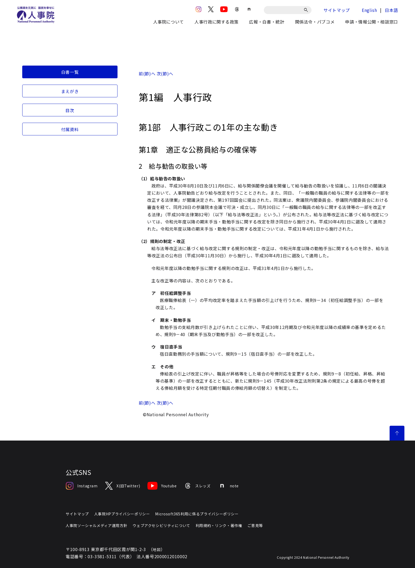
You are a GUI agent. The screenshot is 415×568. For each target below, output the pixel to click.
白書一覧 (70, 72)
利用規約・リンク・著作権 (219, 525)
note (228, 486)
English (369, 10)
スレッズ (197, 486)
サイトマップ (336, 10)
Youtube (162, 486)
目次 (69, 110)
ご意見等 (255, 525)
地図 (156, 549)
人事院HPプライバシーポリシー (122, 513)
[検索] (307, 10)
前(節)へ (147, 73)
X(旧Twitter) (122, 486)
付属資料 (70, 129)
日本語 (391, 10)
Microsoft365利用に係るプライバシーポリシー (196, 513)
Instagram (82, 486)
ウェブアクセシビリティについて (161, 525)
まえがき (70, 91)
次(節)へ (165, 73)
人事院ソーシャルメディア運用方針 (96, 525)
